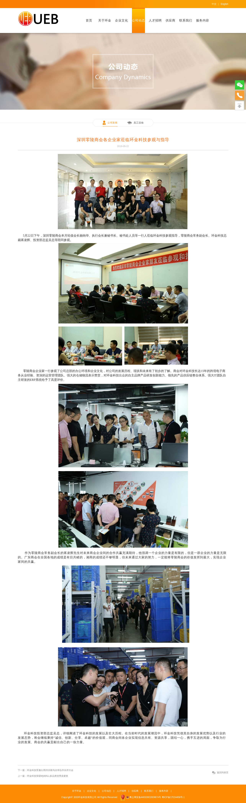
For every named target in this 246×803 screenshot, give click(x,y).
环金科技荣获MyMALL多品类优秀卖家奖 (47, 776)
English (224, 4)
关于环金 (104, 20)
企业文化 (121, 20)
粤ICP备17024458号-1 (173, 797)
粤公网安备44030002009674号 (145, 797)
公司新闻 (113, 122)
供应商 (170, 20)
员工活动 (139, 122)
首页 (89, 20)
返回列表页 (222, 772)
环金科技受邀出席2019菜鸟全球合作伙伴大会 (50, 770)
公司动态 (138, 20)
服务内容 (202, 20)
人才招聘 (155, 20)
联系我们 (185, 20)
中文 (214, 4)
